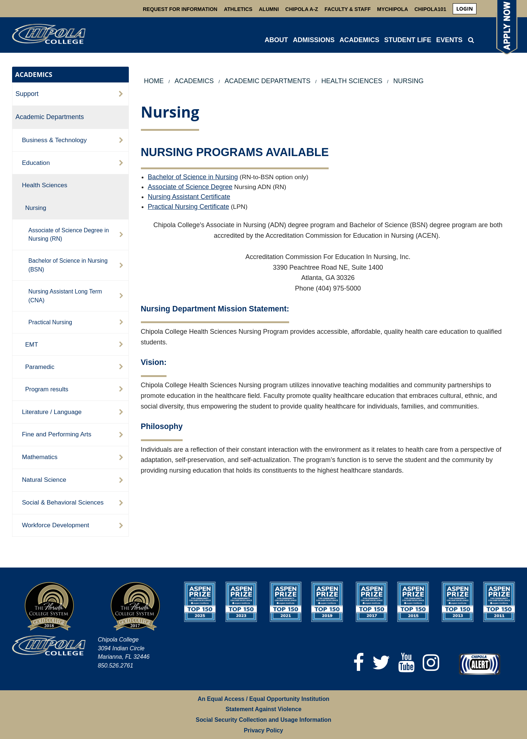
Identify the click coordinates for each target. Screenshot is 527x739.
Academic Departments (49, 117)
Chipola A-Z (301, 9)
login (464, 8)
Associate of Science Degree (190, 187)
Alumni (269, 9)
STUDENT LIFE (407, 40)
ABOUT (276, 40)
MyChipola (392, 9)
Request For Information (180, 9)
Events (449, 40)
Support (26, 93)
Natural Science (44, 479)
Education (36, 162)
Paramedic (40, 366)
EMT (31, 344)
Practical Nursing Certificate (188, 206)
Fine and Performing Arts (56, 434)
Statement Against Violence (263, 709)
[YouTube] (406, 662)
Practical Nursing (50, 322)
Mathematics (39, 457)
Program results (46, 389)
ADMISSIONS (313, 40)
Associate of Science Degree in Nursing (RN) (69, 234)
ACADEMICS (359, 40)
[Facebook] (358, 662)
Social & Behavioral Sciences (63, 502)
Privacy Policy (263, 730)
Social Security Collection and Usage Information (263, 720)
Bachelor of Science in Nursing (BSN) (68, 265)
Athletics (238, 9)
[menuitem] (464, 8)
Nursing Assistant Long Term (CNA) (65, 295)
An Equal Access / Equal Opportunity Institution (263, 699)
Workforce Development (55, 525)
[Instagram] (430, 662)
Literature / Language (52, 411)
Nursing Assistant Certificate (189, 196)
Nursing (35, 207)
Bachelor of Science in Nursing (193, 177)
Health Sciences (44, 185)
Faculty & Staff (348, 9)
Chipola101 (430, 9)
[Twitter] (381, 662)
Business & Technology (54, 140)
